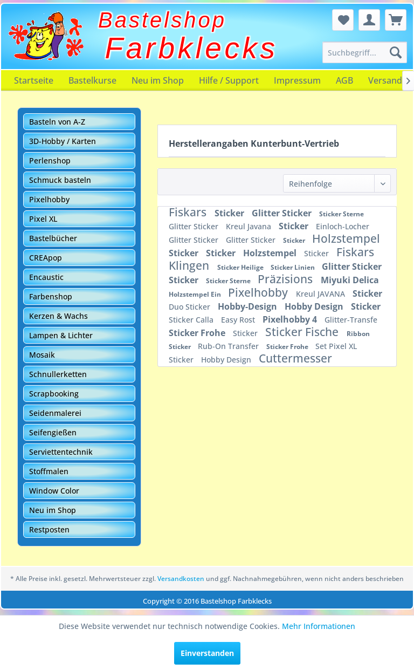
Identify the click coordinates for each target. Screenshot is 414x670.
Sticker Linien (293, 267)
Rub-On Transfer (229, 346)
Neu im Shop (158, 80)
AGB (344, 80)
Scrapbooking (54, 393)
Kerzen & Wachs (58, 316)
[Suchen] (395, 52)
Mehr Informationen (318, 626)
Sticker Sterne (341, 213)
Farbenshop (50, 296)
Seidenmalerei (55, 413)
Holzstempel (346, 238)
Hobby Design (315, 306)
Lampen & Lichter (61, 335)
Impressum (297, 80)
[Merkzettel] (343, 20)
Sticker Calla (192, 320)
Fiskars (189, 212)
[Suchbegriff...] (365, 52)
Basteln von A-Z (57, 122)
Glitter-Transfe (351, 320)
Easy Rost (239, 320)
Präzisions (286, 278)
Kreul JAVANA (321, 294)
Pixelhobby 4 (291, 319)
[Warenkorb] (395, 20)
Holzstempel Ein (196, 294)
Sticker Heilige (241, 267)
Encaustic (46, 277)
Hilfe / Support (229, 80)
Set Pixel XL (336, 346)
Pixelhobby (49, 199)
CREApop (45, 257)
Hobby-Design (248, 306)
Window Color (54, 491)
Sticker (230, 213)
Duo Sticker (190, 307)
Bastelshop (162, 20)
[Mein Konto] (369, 20)
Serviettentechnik (61, 452)
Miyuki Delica (350, 280)
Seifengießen (53, 432)
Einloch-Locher (342, 226)
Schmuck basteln (60, 180)
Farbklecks (191, 48)
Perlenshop (50, 160)
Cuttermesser (295, 358)
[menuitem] (365, 52)
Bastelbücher (53, 238)
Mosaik (42, 355)
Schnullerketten (58, 374)
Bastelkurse (92, 80)
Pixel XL (43, 219)
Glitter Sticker (283, 213)
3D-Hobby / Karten (62, 141)
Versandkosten (180, 578)
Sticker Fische (303, 331)
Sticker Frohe (198, 333)
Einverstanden (207, 653)
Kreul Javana (249, 226)
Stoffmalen (48, 471)
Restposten (49, 529)
